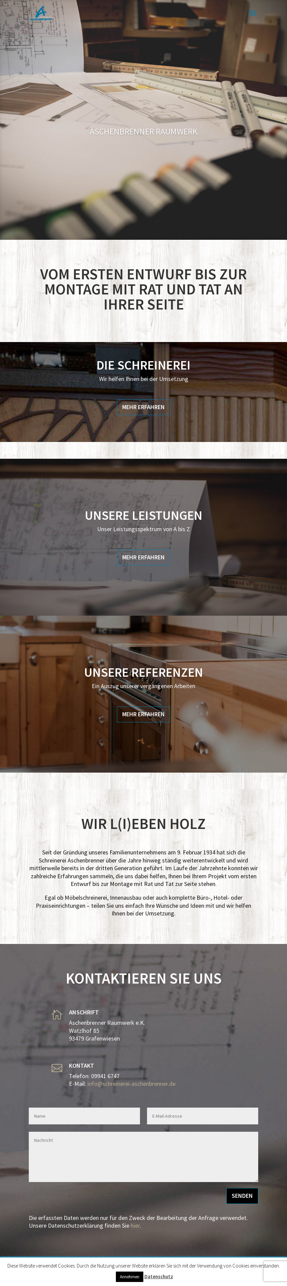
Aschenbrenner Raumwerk (144, 131)
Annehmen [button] (129, 1277)
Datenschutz (158, 1276)
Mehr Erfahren (143, 407)
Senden (242, 1195)
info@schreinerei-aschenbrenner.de (131, 1083)
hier (135, 1225)
